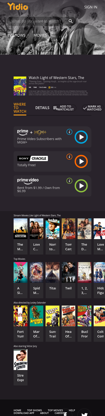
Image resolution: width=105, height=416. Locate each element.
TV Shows (16, 35)
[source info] (68, 132)
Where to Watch (20, 108)
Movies (40, 35)
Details (42, 107)
